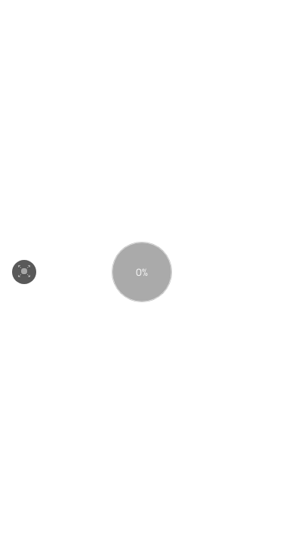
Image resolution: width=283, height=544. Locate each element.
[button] (24, 272)
